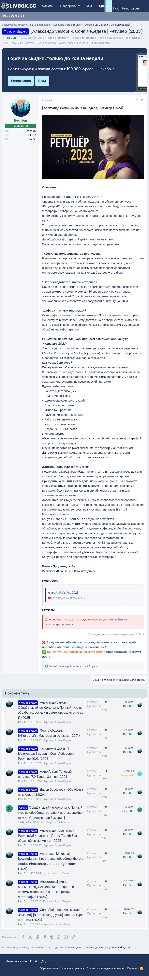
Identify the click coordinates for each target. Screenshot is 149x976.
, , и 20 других (73, 666)
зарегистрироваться (59, 624)
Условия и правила (72, 968)
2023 (41, 38)
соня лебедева (47, 43)
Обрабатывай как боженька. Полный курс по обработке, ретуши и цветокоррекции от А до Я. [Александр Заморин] (50, 812)
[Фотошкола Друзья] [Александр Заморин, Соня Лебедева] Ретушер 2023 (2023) (46, 753)
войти (119, 619)
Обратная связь (49, 968)
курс (5, 43)
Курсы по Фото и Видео (57, 722)
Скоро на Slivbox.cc (58, 822)
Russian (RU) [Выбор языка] (38, 961)
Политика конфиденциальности (106, 968)
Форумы (47, 6)
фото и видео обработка (73, 43)
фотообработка (100, 43)
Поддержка (68, 6)
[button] (79, 6)
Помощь (132, 968)
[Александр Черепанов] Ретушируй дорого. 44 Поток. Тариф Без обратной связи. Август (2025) (47, 835)
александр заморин (111, 38)
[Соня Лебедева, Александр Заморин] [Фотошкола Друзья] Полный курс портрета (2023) (50, 914)
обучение (17, 43)
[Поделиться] (137, 100)
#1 (142, 100)
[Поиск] (144, 8)
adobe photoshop (84, 38)
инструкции (133, 38)
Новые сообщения (13, 16)
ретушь (30, 43)
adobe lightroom (58, 38)
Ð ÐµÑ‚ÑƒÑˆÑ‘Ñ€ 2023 (63, 592)
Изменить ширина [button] (16, 961)
